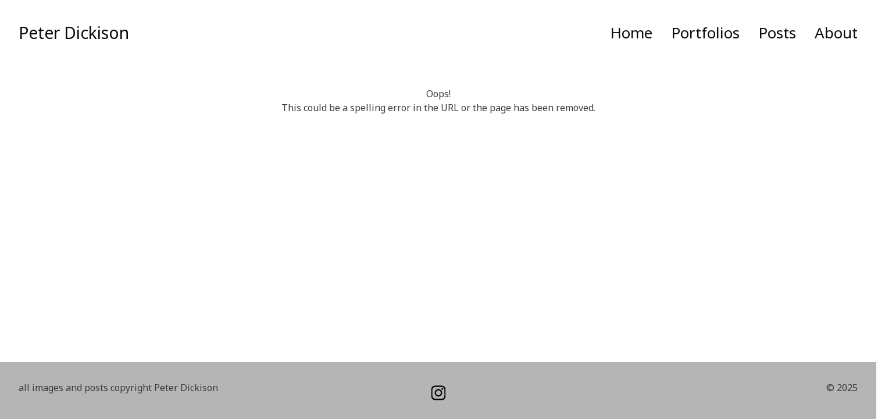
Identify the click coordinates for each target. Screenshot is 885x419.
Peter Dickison (74, 33)
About (836, 32)
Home (631, 32)
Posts (777, 32)
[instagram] (438, 392)
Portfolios (705, 32)
